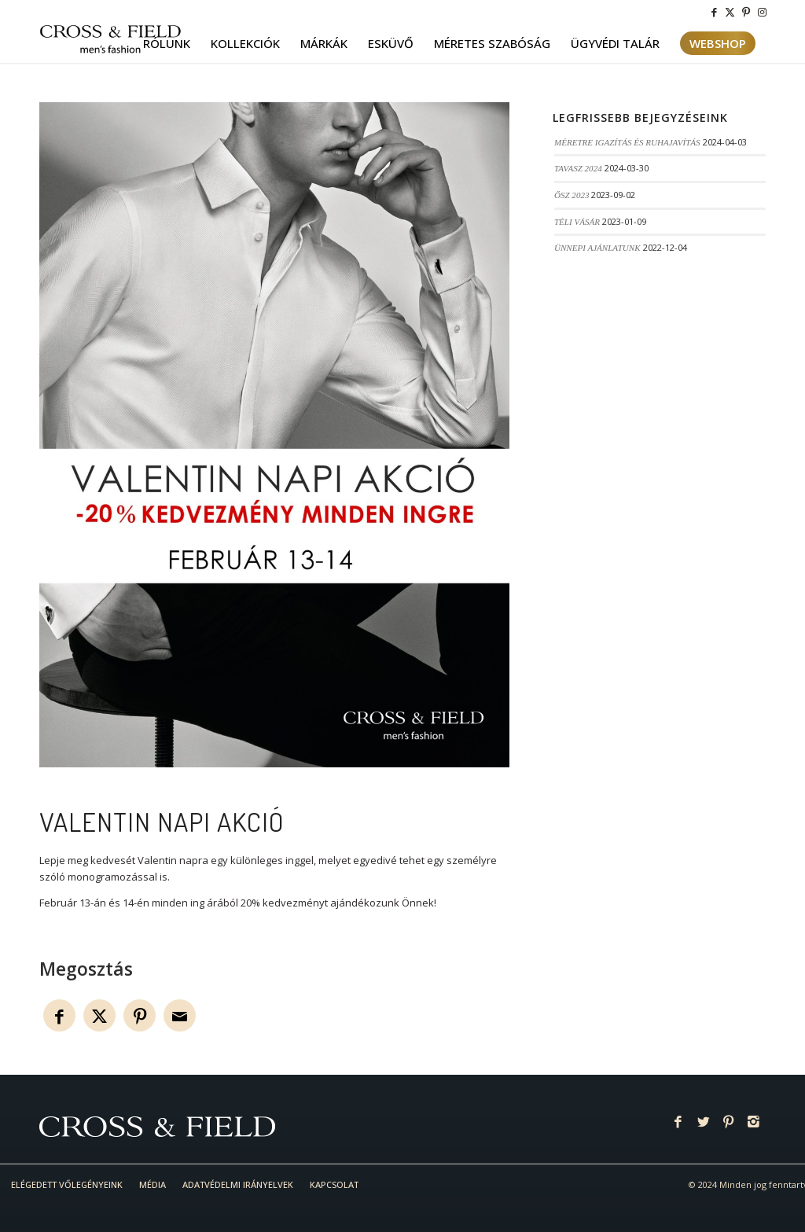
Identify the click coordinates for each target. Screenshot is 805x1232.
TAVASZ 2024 (578, 168)
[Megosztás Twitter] (99, 1015)
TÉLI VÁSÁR (577, 221)
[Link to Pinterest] (745, 12)
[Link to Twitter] (730, 12)
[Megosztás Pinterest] (139, 1015)
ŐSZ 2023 (572, 195)
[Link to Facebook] (714, 12)
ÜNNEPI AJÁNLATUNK (597, 247)
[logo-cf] (110, 43)
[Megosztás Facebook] (59, 1015)
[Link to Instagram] (762, 12)
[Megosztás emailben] (180, 1015)
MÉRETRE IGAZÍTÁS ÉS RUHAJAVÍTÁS (627, 142)
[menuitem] (166, 43)
